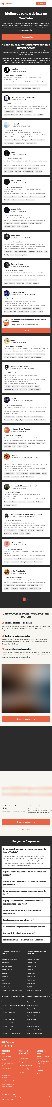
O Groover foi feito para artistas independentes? (26, 926)
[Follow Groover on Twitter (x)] (14, 1046)
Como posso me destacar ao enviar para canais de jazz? (26, 892)
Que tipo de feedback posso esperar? (26, 933)
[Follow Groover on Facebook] (5, 1046)
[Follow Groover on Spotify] (11, 1046)
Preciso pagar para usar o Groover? (26, 920)
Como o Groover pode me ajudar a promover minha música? (26, 912)
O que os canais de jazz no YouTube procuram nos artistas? (26, 873)
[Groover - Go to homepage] (26, 1042)
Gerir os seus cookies (8, 1099)
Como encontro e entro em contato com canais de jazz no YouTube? (26, 850)
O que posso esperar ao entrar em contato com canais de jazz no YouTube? (26, 902)
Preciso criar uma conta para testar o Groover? (26, 939)
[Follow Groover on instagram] (2, 1046)
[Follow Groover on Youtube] (8, 1046)
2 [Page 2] (27, 599)
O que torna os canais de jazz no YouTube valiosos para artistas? (26, 883)
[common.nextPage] (32, 599)
